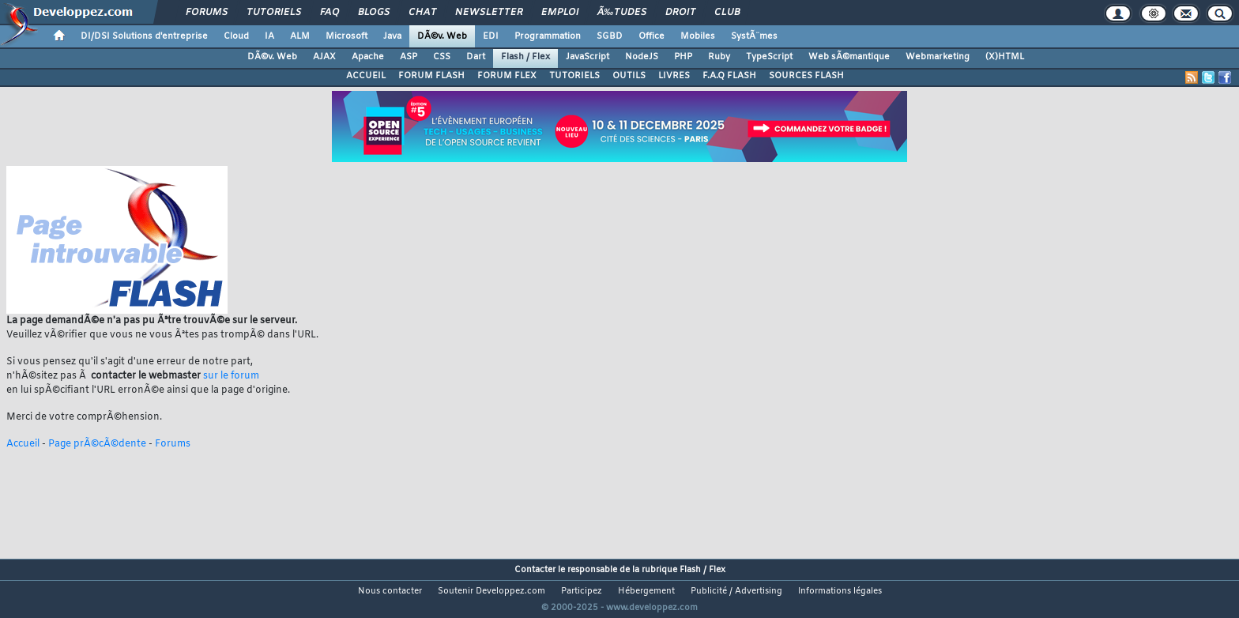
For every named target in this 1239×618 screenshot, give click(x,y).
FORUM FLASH (431, 75)
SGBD (610, 36)
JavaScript (587, 56)
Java (392, 36)
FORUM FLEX (507, 75)
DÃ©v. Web (442, 36)
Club (727, 12)
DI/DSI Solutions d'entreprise (144, 36)
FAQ (329, 12)
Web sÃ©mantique (849, 56)
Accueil (23, 444)
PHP (683, 56)
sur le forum (231, 376)
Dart (475, 56)
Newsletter (489, 12)
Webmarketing (938, 56)
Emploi (560, 12)
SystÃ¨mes (754, 36)
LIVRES (674, 75)
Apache (368, 56)
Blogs (373, 12)
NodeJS (641, 56)
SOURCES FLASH (806, 75)
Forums (206, 12)
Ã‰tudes (622, 12)
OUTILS (629, 75)
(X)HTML (1004, 56)
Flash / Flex (525, 56)
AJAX (324, 56)
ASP (408, 56)
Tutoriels (274, 12)
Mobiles (697, 36)
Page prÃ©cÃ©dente (97, 444)
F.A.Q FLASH (729, 75)
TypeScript (769, 56)
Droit (680, 12)
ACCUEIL (366, 75)
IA (269, 36)
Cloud (236, 36)
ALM (300, 36)
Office (651, 36)
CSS (441, 56)
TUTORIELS (574, 75)
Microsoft (346, 36)
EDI (491, 36)
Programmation (547, 36)
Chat (422, 12)
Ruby (719, 56)
